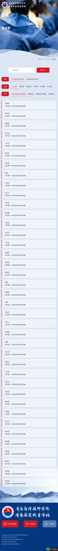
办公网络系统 (10, 524)
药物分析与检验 (41, 94)
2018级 (42, 86)
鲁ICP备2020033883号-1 (10, 537)
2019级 (35, 86)
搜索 (43, 70)
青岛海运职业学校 (32, 79)
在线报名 (30, 524)
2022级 (14, 86)
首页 (40, 59)
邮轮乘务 (31, 94)
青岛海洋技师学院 (18, 79)
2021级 (21, 86)
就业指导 (47, 59)
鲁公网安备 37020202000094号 (12, 539)
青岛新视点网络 (14, 544)
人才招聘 (49, 524)
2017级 (49, 86)
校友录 (54, 59)
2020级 (28, 86)
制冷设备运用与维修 (19, 94)
